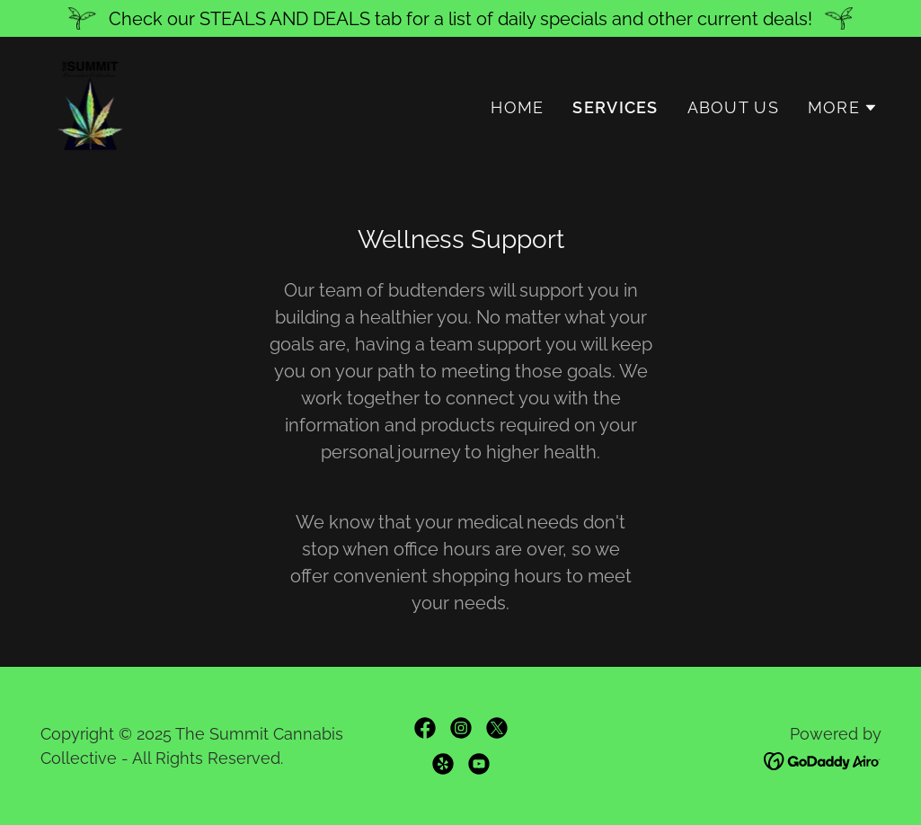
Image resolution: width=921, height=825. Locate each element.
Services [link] (615, 107)
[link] (90, 103)
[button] (843, 108)
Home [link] (517, 107)
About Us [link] (733, 107)
